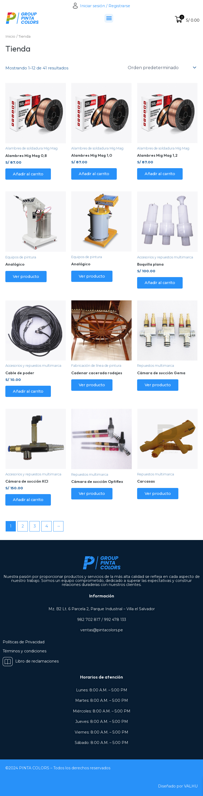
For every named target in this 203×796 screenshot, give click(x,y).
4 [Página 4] (46, 526)
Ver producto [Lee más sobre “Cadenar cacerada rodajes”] (92, 385)
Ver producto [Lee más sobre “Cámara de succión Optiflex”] (92, 493)
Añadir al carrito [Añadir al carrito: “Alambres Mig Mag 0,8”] (28, 174)
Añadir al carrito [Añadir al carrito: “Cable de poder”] (28, 391)
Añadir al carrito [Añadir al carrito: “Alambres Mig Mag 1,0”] (94, 173)
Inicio (10, 36)
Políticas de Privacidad (23, 642)
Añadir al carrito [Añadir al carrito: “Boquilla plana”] (160, 282)
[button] (108, 18)
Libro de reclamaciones (31, 661)
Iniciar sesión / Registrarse (101, 5)
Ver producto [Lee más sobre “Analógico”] (26, 276)
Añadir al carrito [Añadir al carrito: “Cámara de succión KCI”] (28, 499)
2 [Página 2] (23, 526)
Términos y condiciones (24, 651)
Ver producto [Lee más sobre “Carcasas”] (158, 493)
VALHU (191, 786)
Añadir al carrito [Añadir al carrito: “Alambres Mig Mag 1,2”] (160, 173)
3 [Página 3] (34, 526)
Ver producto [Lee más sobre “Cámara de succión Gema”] (158, 385)
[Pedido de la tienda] (162, 67)
